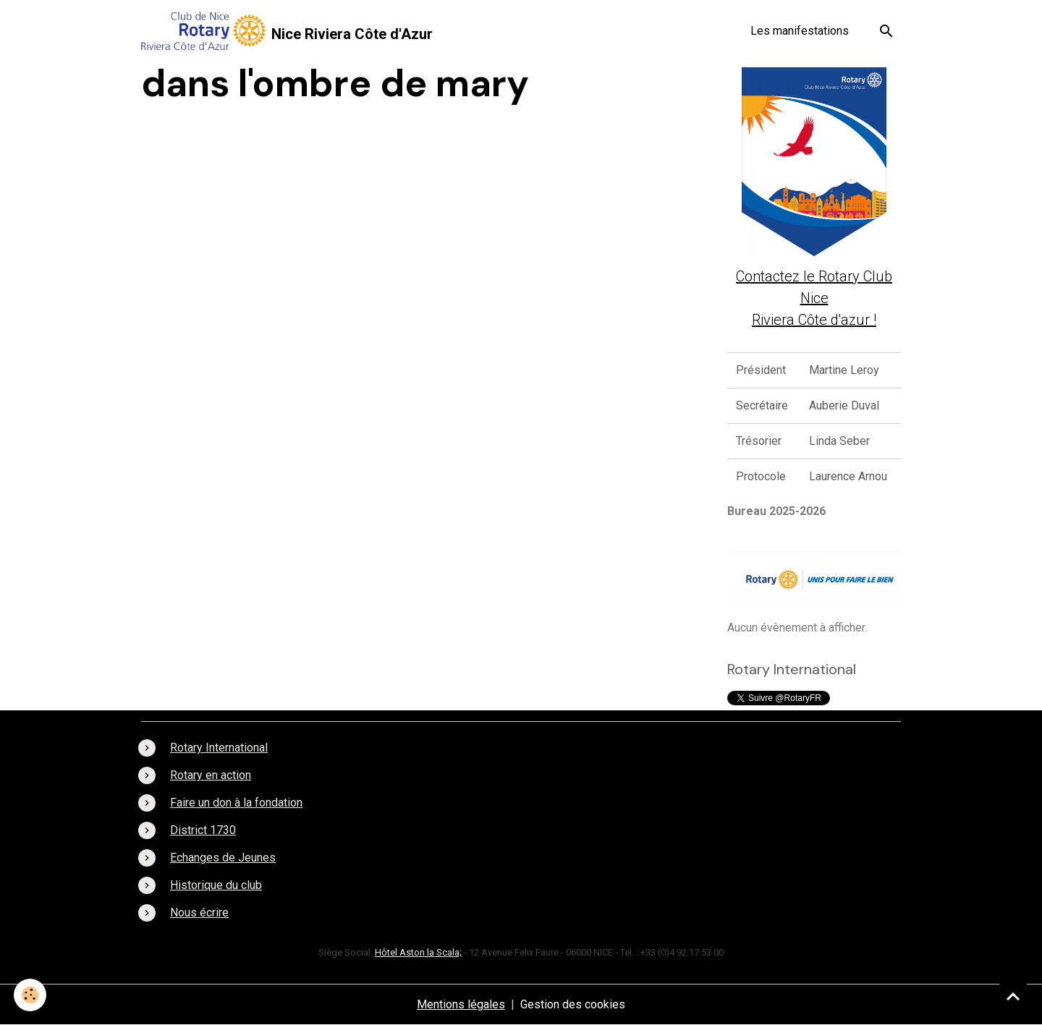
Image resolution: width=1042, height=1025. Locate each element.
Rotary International (219, 747)
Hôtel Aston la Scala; (418, 952)
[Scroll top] (1013, 996)
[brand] (287, 31)
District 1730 (203, 830)
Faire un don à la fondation (236, 802)
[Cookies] (30, 995)
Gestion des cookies (572, 1004)
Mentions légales (461, 1004)
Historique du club (216, 885)
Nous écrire (199, 912)
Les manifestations (799, 31)
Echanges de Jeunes (223, 857)
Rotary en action (210, 775)
